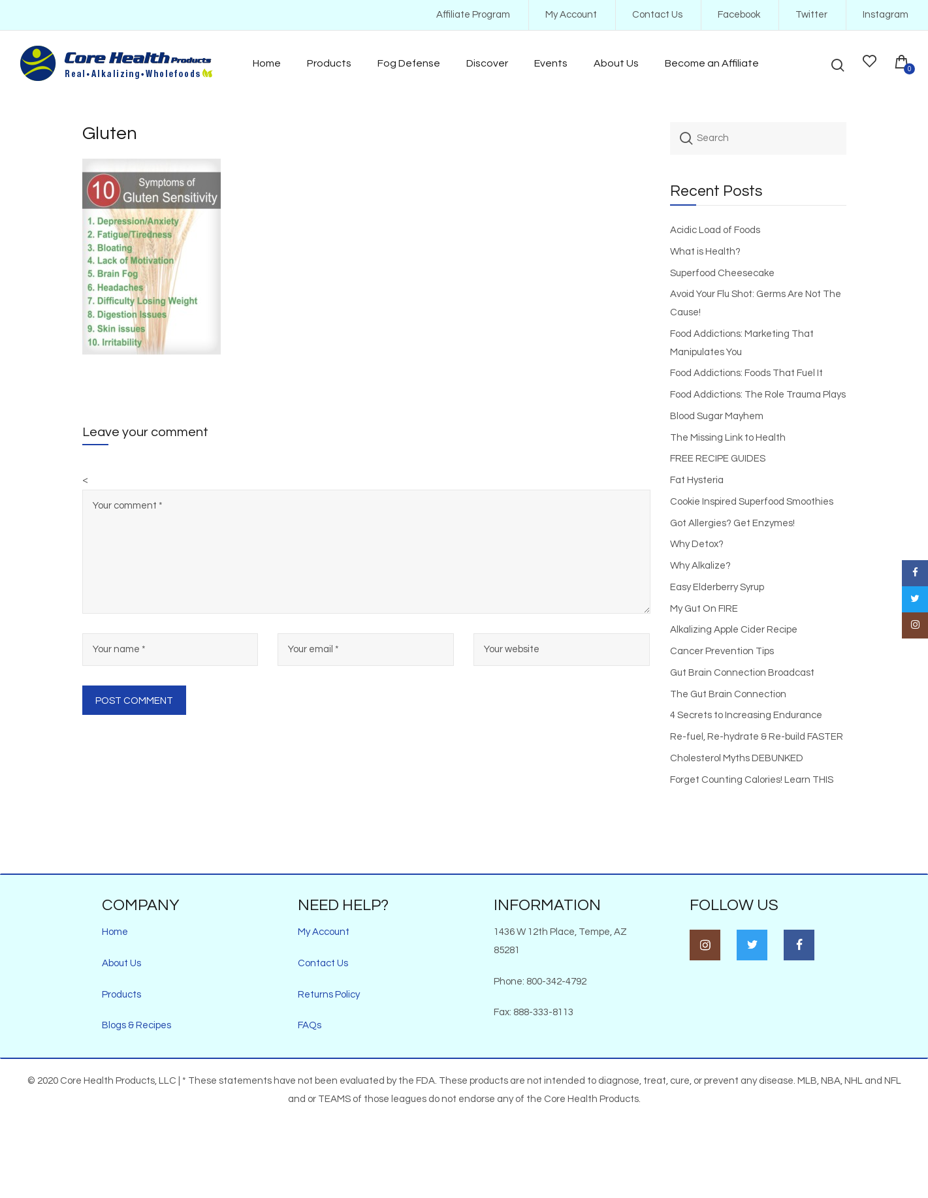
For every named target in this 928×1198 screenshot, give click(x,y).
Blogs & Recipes (136, 1025)
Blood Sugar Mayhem (716, 416)
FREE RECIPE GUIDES (717, 459)
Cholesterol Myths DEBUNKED (736, 758)
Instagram (885, 15)
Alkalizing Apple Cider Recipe (733, 630)
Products (121, 995)
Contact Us (657, 15)
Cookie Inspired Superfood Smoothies (751, 502)
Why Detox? (697, 544)
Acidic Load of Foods (715, 230)
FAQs (309, 1025)
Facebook (739, 15)
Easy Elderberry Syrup (717, 587)
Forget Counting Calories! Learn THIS (751, 780)
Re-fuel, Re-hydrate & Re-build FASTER (756, 737)
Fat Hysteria (697, 480)
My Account (571, 15)
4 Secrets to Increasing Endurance (746, 715)
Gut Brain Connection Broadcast (742, 673)
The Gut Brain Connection (728, 694)
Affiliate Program (473, 15)
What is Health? (705, 252)
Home (115, 932)
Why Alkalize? (700, 566)
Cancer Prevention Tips (722, 651)
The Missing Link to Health (728, 438)
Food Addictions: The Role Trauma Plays (758, 395)
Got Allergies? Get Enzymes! (732, 523)
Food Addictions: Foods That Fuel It (746, 373)
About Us (121, 963)
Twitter (811, 15)
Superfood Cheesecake (722, 273)
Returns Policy (329, 995)
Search (686, 138)
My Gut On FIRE (704, 609)
